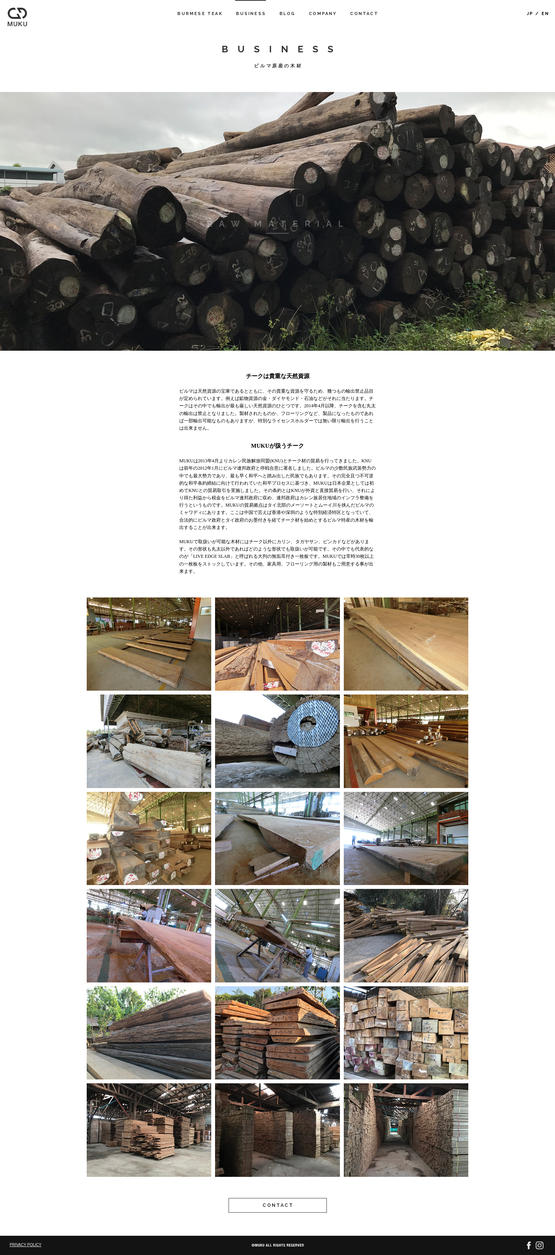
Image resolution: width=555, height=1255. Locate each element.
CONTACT (364, 13)
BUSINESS (251, 13)
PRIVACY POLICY (25, 1245)
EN (545, 13)
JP (530, 13)
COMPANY (322, 13)
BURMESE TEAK (199, 13)
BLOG (287, 13)
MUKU (17, 17)
